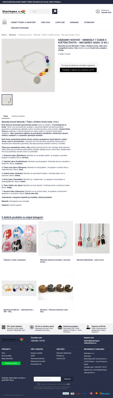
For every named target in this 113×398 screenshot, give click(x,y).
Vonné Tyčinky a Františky (23, 22)
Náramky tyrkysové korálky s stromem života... (55, 261)
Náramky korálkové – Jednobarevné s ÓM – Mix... (18, 311)
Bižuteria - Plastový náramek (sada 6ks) (54, 311)
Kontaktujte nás (36, 364)
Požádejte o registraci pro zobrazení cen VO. (78, 70)
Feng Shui (45, 22)
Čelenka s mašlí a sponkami (15, 260)
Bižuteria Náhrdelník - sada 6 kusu (90, 260)
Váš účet (60, 349)
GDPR (33, 356)
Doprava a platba (36, 353)
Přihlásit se (105, 10)
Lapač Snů (60, 22)
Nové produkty (7, 356)
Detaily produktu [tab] (18, 116)
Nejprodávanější (7, 358)
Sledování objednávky (63, 353)
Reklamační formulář (38, 361)
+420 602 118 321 (100, 367)
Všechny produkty (11, 363)
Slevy (3, 353)
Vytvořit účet (106, 12)
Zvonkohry (89, 22)
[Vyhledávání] (42, 11)
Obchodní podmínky (37, 358)
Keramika (74, 22)
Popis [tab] (5, 116)
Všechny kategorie (20, 28)
